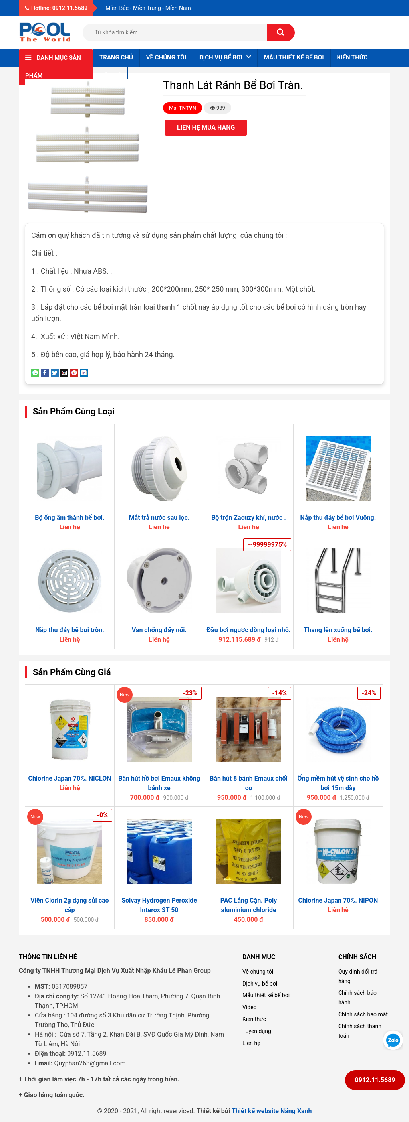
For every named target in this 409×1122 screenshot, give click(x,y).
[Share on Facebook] (45, 372)
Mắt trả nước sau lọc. (159, 517)
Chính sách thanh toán (359, 1031)
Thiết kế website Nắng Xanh (272, 1111)
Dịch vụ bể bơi (259, 983)
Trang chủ (116, 57)
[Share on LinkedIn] (84, 372)
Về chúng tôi (166, 57)
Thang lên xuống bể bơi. (338, 630)
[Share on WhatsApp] (35, 372)
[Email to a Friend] (64, 372)
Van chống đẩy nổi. (159, 630)
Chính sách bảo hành (357, 998)
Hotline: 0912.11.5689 (56, 8)
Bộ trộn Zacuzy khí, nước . (248, 517)
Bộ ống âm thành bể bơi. (69, 517)
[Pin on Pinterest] (74, 372)
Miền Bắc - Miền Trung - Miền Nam (148, 8)
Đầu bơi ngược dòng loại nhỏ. (249, 630)
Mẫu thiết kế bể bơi (294, 57)
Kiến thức (352, 57)
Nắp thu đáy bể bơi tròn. (69, 630)
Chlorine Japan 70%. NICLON (69, 778)
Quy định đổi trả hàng (357, 976)
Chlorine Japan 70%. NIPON (338, 900)
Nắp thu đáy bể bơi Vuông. (338, 517)
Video (249, 1007)
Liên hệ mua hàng (206, 127)
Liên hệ (110, 75)
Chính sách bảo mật (363, 1014)
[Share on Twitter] (55, 372)
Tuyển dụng (256, 1031)
